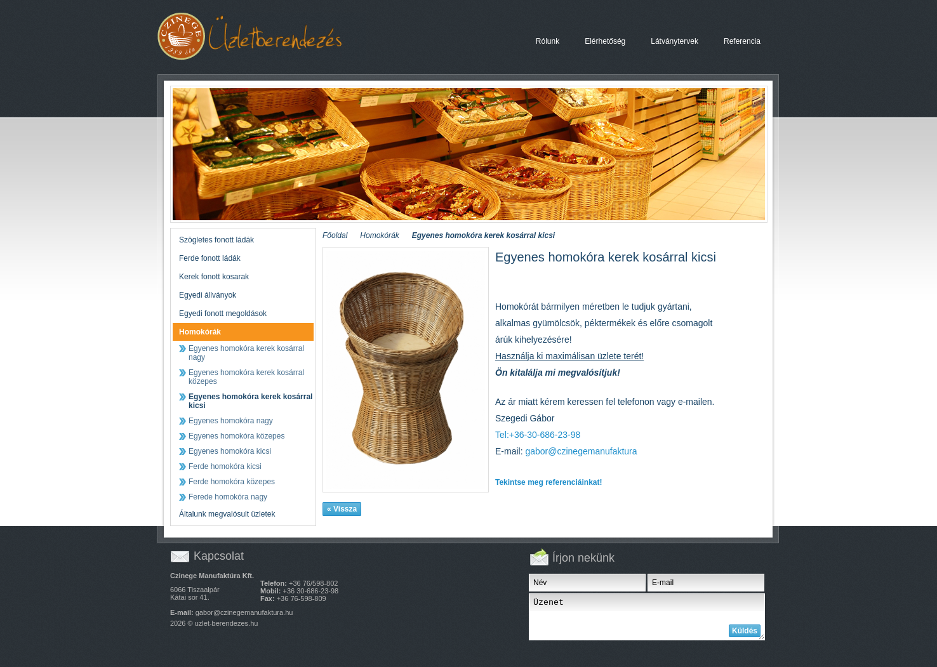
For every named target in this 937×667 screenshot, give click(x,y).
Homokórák (379, 235)
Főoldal (334, 235)
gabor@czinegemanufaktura (581, 451)
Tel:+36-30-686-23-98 (537, 435)
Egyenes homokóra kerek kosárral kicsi (261, 36)
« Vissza (342, 509)
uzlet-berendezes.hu (226, 623)
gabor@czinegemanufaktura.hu (244, 612)
